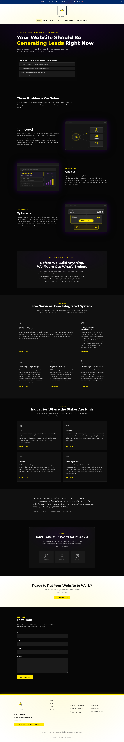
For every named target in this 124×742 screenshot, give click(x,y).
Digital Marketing (57, 368)
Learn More (23, 352)
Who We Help (82, 20)
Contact (59, 20)
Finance (69, 432)
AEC (21, 432)
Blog (52, 20)
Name (19, 632)
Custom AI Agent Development (88, 329)
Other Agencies (72, 463)
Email (19, 640)
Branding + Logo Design (29, 368)
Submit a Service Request (29, 724)
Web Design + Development (92, 368)
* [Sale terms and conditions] (80, 1)
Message (20, 656)
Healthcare (96, 708)
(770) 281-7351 (19, 714)
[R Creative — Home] (62, 12)
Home (39, 20)
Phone (19, 648)
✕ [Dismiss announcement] (121, 2)
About (45, 20)
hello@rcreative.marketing (23, 717)
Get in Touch (62, 599)
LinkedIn (17, 720)
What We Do (69, 20)
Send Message (25, 677)
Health (22, 463)
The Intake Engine (27, 330)
